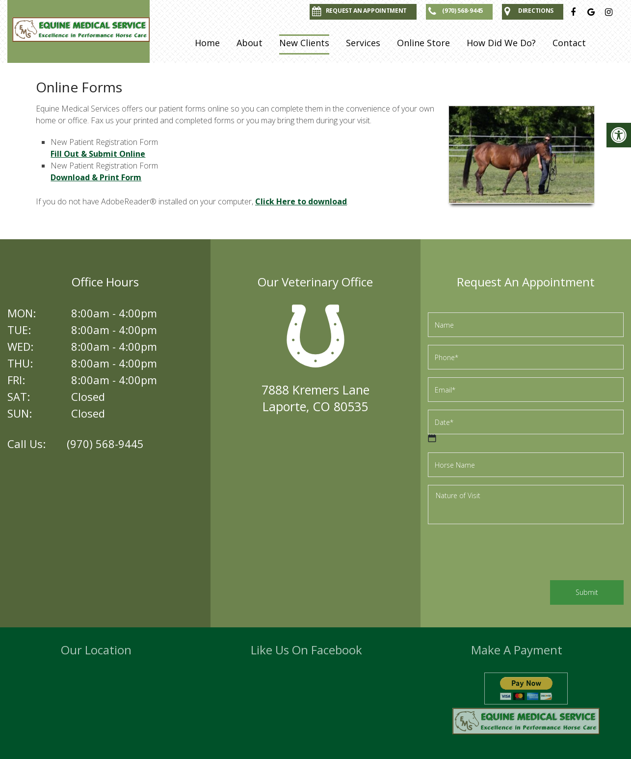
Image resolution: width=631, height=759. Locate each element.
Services (363, 43)
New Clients (304, 43)
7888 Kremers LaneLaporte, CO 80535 (315, 398)
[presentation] (502, 553)
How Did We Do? (501, 43)
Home (207, 43)
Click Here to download (301, 201)
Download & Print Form (96, 177)
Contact (569, 43)
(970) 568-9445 (105, 443)
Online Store (423, 43)
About (250, 43)
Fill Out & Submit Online (98, 153)
